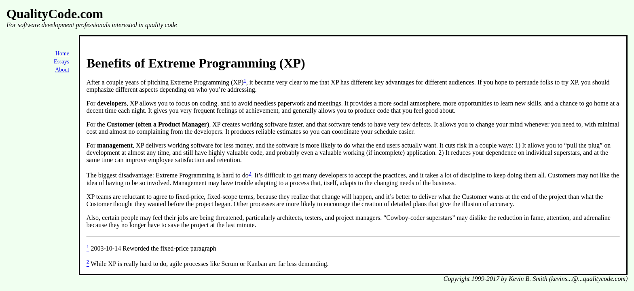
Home (62, 54)
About (62, 70)
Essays (61, 62)
